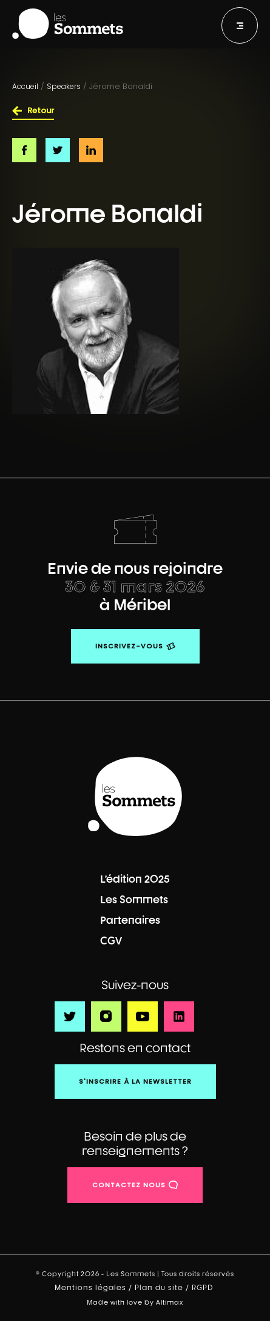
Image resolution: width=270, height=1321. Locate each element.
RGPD (203, 1287)
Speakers (64, 86)
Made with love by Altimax (135, 1302)
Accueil (25, 86)
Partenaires (130, 920)
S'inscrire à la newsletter (135, 1081)
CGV (111, 940)
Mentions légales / (95, 1287)
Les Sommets (134, 899)
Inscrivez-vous (129, 646)
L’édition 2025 (135, 878)
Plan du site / (163, 1287)
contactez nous (129, 1185)
